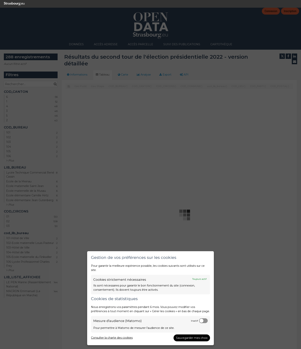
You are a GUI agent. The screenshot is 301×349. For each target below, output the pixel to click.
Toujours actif (199, 279)
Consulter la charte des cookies (112, 337)
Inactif (194, 320)
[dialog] (150, 298)
